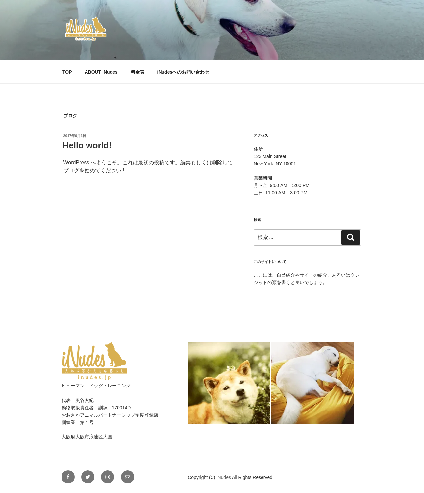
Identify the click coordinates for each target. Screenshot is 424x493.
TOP (67, 72)
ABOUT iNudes (101, 72)
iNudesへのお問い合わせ (183, 72)
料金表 (137, 72)
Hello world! (87, 145)
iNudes (224, 477)
